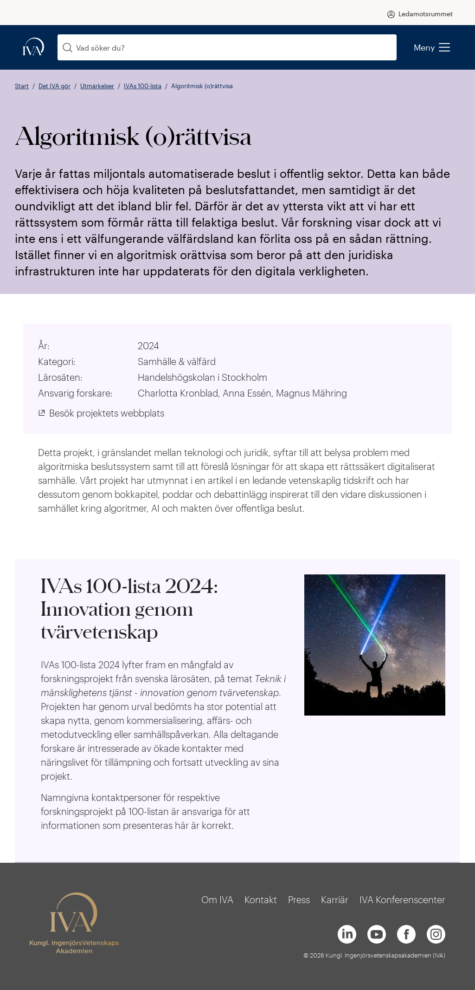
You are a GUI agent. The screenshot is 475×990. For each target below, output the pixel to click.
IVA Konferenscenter (402, 899)
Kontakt (260, 899)
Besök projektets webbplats (106, 412)
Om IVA (217, 899)
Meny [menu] (431, 47)
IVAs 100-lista (142, 86)
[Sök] (67, 47)
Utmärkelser (97, 86)
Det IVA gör (55, 86)
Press (299, 899)
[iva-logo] (33, 47)
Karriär (334, 899)
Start (22, 86)
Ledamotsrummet (425, 14)
